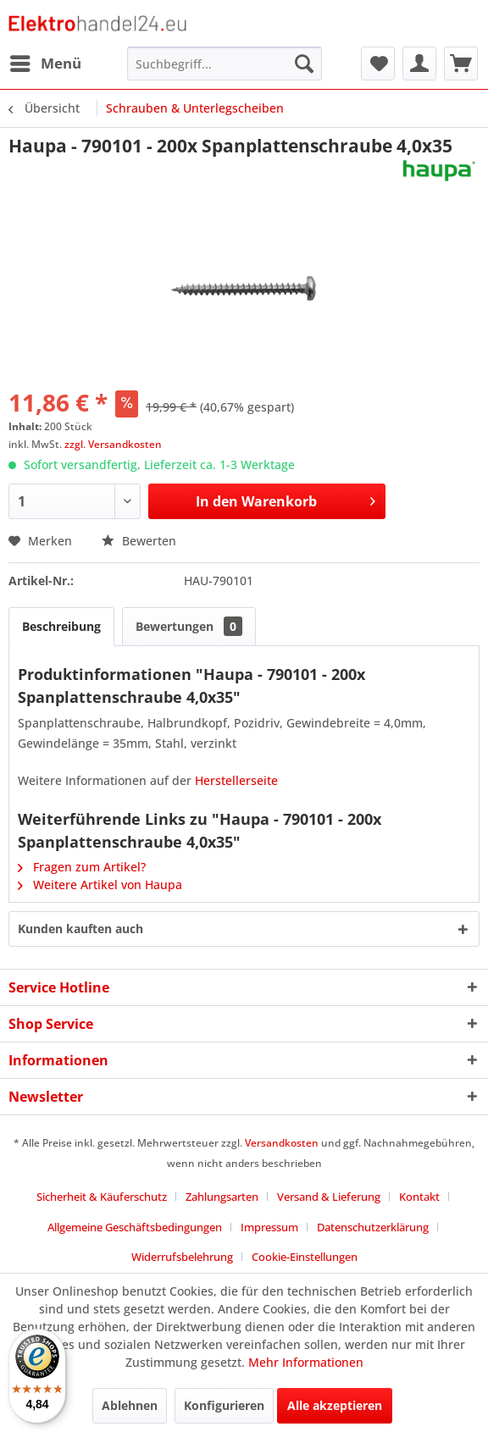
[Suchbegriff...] (224, 63)
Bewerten (139, 541)
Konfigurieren (224, 1405)
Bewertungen (189, 626)
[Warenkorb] (461, 63)
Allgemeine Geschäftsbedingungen (134, 1227)
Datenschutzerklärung (373, 1227)
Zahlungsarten (222, 1196)
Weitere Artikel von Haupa (100, 884)
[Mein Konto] (419, 63)
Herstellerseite (236, 780)
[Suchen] (304, 63)
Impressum (269, 1227)
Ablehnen (130, 1405)
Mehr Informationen (305, 1362)
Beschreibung (61, 626)
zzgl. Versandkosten (113, 444)
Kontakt (419, 1196)
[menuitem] (45, 63)
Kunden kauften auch (80, 929)
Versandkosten (282, 1143)
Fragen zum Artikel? (82, 867)
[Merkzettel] (378, 63)
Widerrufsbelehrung (182, 1256)
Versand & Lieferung (328, 1196)
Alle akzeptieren (334, 1405)
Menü (45, 61)
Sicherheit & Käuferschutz (101, 1196)
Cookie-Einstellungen (305, 1256)
